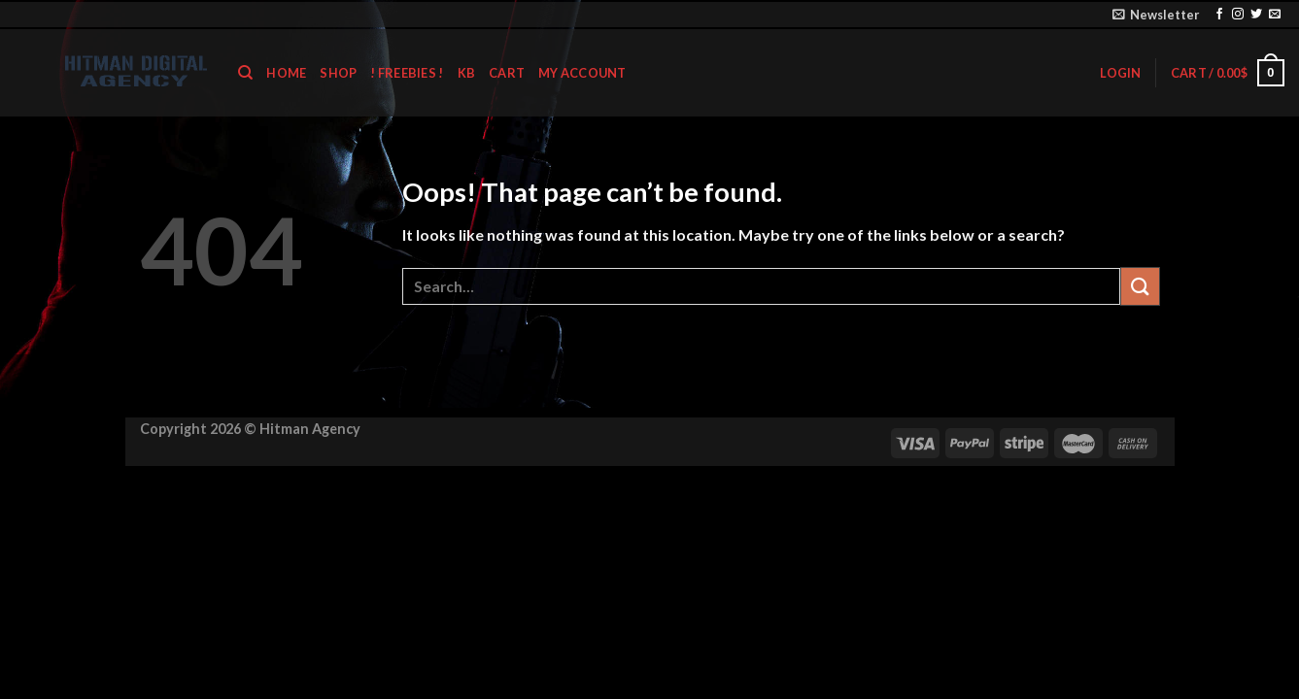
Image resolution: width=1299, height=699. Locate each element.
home (286, 73)
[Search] (245, 72)
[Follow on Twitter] (1256, 14)
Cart (507, 73)
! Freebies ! (406, 73)
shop (338, 73)
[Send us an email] (1275, 14)
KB (467, 73)
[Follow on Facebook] (1219, 14)
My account (582, 73)
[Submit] (1139, 286)
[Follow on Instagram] (1238, 14)
